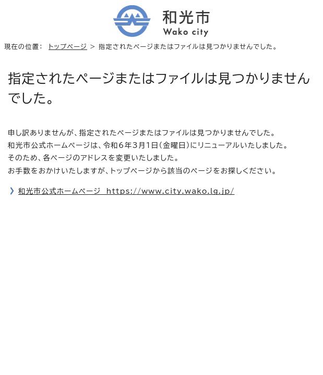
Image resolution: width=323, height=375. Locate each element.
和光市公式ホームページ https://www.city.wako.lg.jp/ (126, 191)
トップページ (68, 46)
